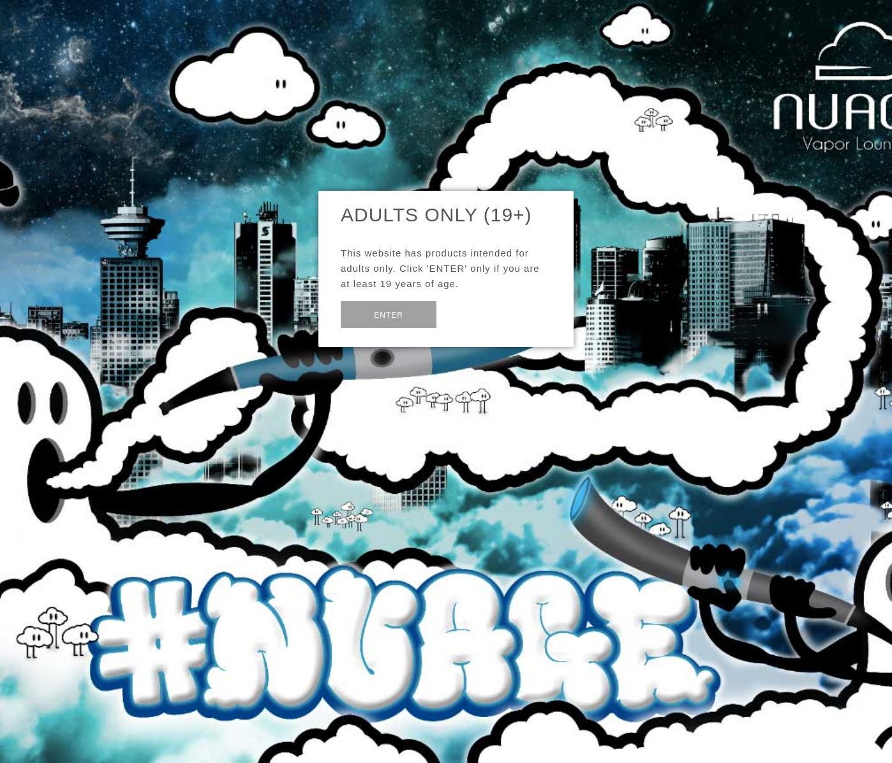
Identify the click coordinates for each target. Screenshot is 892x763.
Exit (467, 313)
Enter (388, 315)
